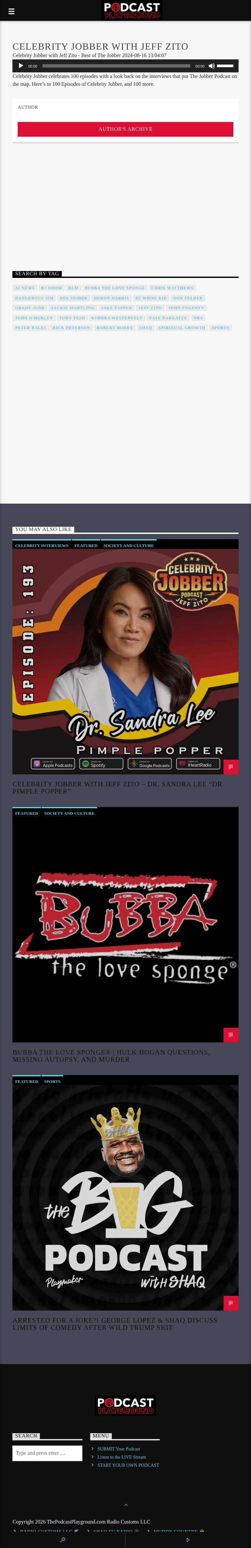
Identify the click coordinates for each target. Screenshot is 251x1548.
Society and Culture (128, 545)
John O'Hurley (34, 318)
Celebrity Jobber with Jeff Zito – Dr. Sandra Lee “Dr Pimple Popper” (117, 787)
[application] (125, 65)
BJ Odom (51, 288)
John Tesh (72, 318)
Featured (86, 545)
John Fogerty (186, 308)
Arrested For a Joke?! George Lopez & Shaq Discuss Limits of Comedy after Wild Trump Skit (115, 1323)
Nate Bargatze (168, 318)
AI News (25, 288)
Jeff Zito (150, 308)
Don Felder (188, 298)
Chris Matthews (172, 288)
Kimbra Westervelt (117, 318)
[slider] (116, 66)
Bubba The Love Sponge (115, 288)
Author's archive (125, 129)
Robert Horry (115, 328)
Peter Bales (30, 328)
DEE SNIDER (74, 298)
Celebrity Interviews (41, 545)
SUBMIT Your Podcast (118, 1449)
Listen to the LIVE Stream (121, 1457)
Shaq (146, 328)
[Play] (21, 66)
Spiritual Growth (182, 328)
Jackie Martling (72, 308)
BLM (74, 288)
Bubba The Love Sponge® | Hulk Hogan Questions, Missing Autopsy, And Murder (111, 1055)
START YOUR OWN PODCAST (128, 1465)
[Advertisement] (125, 208)
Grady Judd (30, 308)
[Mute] (212, 66)
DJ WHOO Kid (151, 298)
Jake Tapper (116, 308)
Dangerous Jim (34, 298)
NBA (198, 318)
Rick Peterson (71, 328)
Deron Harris (111, 298)
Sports (220, 328)
